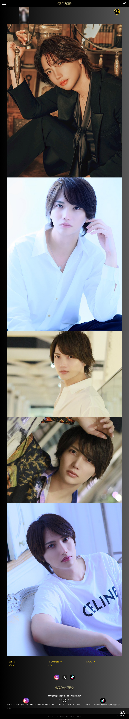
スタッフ (12, 662)
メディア (51, 665)
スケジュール (91, 662)
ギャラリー (13, 665)
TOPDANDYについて (55, 662)
